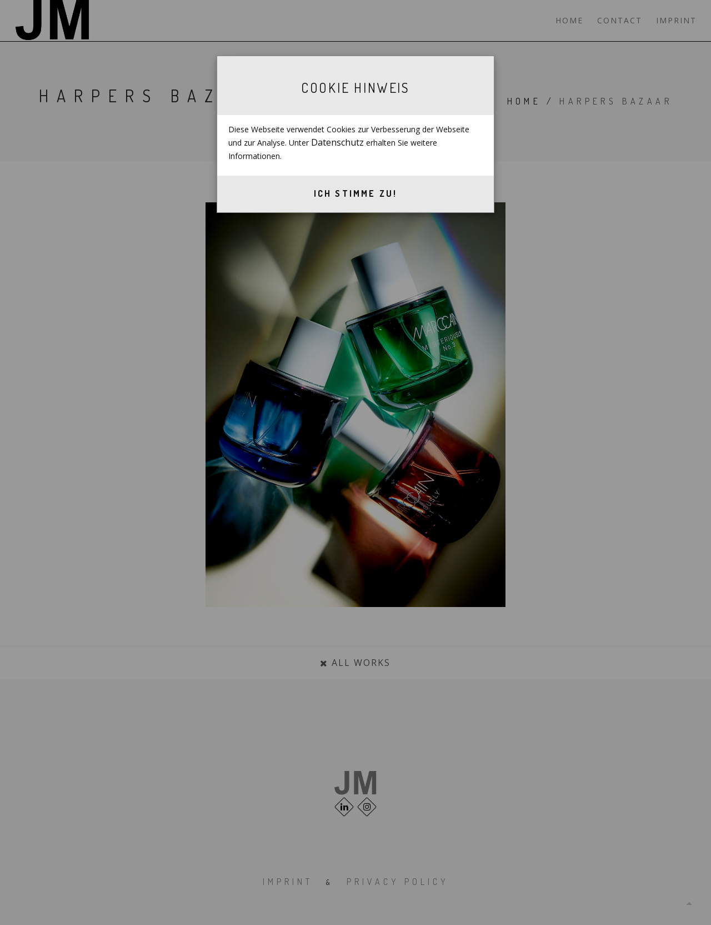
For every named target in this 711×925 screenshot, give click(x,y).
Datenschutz (337, 142)
